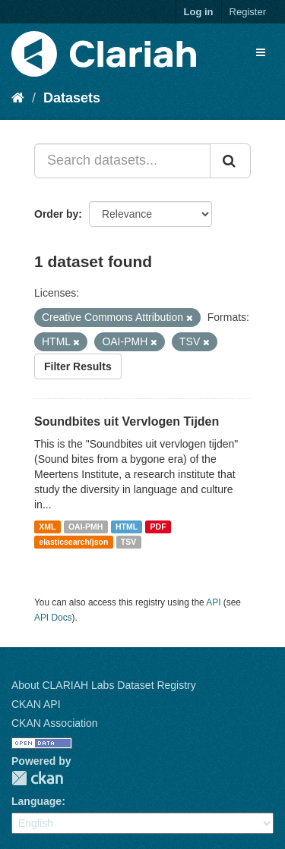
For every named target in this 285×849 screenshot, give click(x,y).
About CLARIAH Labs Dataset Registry (103, 685)
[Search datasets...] (122, 160)
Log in (199, 11)
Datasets (71, 97)
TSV (128, 541)
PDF (158, 526)
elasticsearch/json (73, 541)
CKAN (37, 778)
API (213, 602)
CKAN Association (54, 723)
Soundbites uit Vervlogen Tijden (126, 421)
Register (248, 11)
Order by (56, 214)
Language (36, 801)
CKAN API (36, 704)
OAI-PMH (85, 526)
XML (47, 526)
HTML (127, 526)
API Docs (53, 617)
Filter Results (78, 366)
